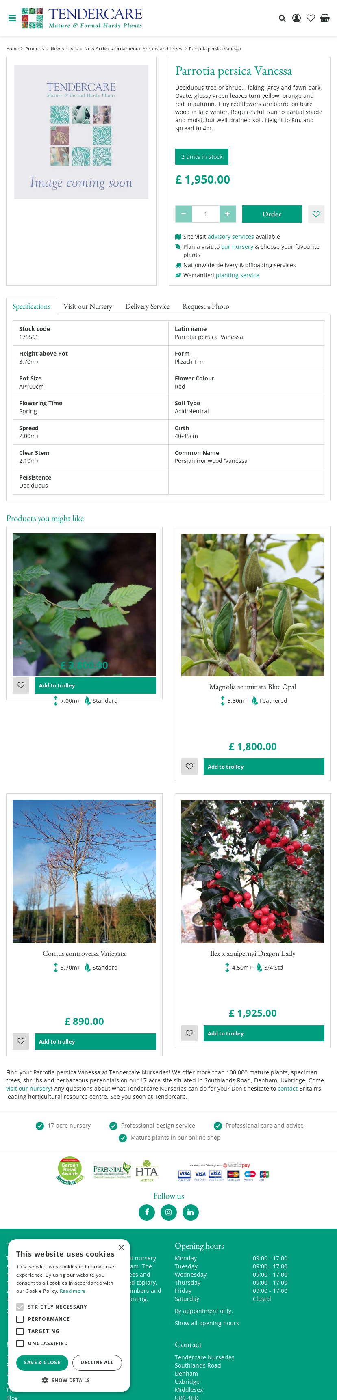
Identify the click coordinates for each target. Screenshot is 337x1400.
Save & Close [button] (42, 1362)
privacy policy (262, 1387)
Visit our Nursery (87, 306)
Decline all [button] (96, 1362)
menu (12, 18)
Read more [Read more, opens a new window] (73, 1291)
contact (288, 1021)
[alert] (69, 1315)
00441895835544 (197, 1343)
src (282, 18)
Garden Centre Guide (208, 1387)
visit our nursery (28, 1021)
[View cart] (325, 18)
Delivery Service (147, 306)
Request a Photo (206, 306)
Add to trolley (95, 737)
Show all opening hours (207, 1256)
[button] (69, 1380)
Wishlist (21, 737)
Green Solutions (151, 1387)
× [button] (121, 1248)
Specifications (31, 306)
